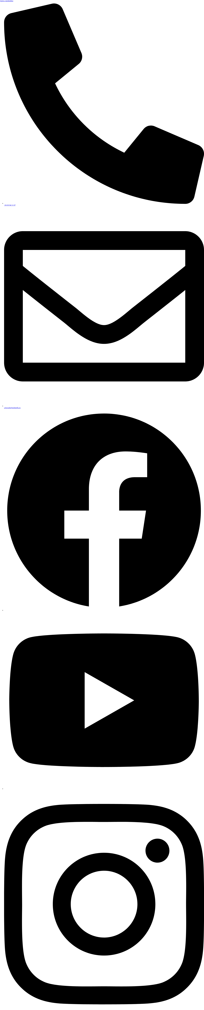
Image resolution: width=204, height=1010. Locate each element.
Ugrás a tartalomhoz (6, 1)
